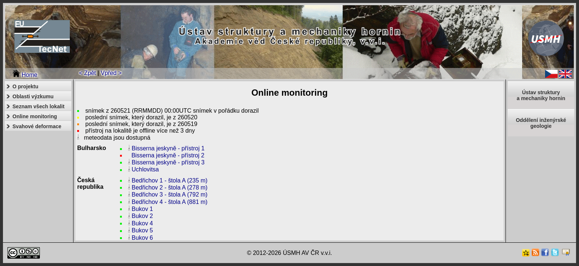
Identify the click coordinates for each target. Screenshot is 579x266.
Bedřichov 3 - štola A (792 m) (169, 195)
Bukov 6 (142, 238)
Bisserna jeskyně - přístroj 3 (167, 162)
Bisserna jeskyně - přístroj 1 (167, 149)
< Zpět (87, 73)
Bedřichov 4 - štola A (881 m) (169, 202)
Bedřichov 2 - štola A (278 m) (169, 187)
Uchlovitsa (145, 170)
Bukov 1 (142, 209)
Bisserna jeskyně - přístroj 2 (167, 155)
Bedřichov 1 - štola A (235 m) (169, 180)
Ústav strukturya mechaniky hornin (541, 95)
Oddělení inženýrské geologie (541, 123)
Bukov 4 (142, 223)
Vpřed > (111, 73)
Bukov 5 (142, 231)
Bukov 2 (142, 216)
